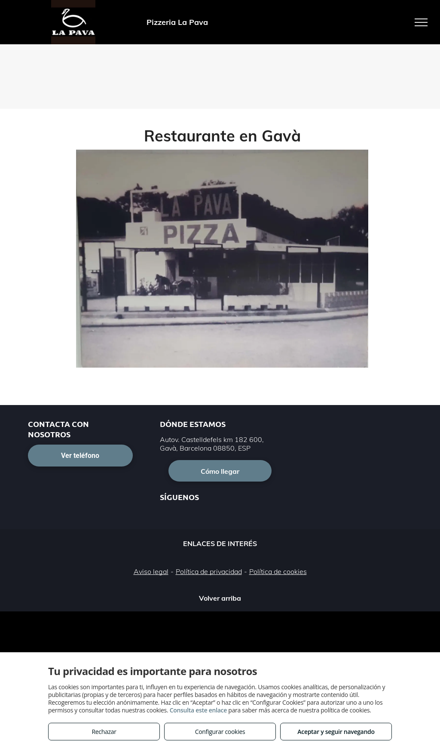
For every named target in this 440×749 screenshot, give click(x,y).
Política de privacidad (209, 571)
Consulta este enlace (198, 710)
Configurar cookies (220, 732)
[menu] (421, 22)
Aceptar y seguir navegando (335, 732)
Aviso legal (151, 571)
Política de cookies (278, 571)
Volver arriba (220, 598)
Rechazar (104, 732)
